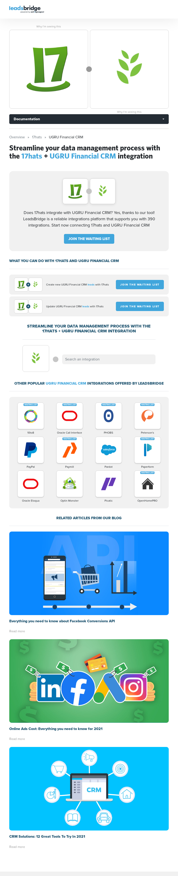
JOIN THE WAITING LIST (89, 238)
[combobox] (108, 359)
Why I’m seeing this (48, 26)
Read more (17, 631)
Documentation (27, 119)
